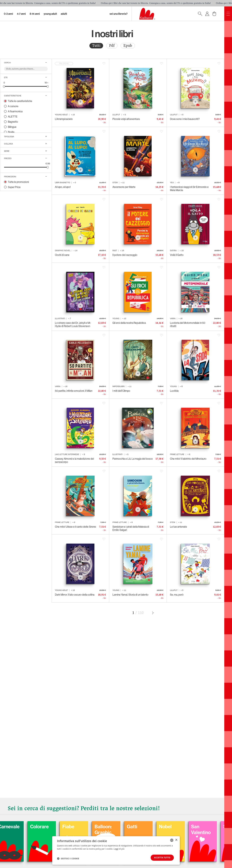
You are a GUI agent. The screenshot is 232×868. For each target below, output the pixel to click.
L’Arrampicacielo (64, 119)
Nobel (184, 827)
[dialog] (116, 850)
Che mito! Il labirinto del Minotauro (188, 458)
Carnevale (27, 827)
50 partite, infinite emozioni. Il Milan (73, 390)
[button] (68, 858)
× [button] (176, 840)
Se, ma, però (177, 594)
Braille (11, 132)
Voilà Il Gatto (177, 254)
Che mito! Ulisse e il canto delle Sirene (75, 526)
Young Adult (50, 13)
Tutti (96, 45)
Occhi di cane (62, 254)
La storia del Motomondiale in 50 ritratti (187, 324)
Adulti (64, 13)
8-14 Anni (35, 13)
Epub (127, 45)
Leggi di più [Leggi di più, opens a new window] (119, 849)
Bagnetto (13, 121)
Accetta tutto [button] (162, 857)
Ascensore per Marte (123, 187)
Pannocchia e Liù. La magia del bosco (132, 458)
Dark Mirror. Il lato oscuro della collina (74, 594)
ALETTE (12, 116)
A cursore (13, 106)
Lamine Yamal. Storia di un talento (130, 594)
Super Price (14, 187)
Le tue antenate (178, 526)
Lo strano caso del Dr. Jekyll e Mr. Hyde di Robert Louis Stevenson (73, 324)
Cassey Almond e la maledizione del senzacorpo (74, 460)
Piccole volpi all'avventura (126, 119)
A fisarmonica (15, 111)
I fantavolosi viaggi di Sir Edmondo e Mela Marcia (189, 188)
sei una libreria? (119, 13)
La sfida (174, 390)
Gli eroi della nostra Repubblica (129, 322)
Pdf (112, 45)
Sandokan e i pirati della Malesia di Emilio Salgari (130, 528)
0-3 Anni (8, 13)
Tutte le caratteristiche (20, 101)
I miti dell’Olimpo (121, 390)
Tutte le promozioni (18, 182)
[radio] (96, 45)
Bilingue (12, 126)
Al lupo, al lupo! (63, 187)
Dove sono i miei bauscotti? (185, 119)
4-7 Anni (21, 13)
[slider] (4, 86)
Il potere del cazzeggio (124, 254)
